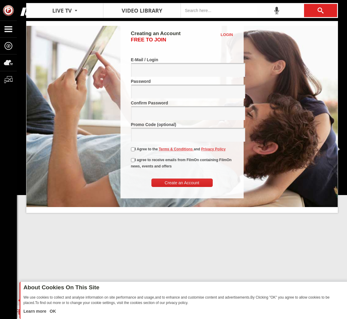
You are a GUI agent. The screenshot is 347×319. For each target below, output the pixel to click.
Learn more (35, 311)
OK (52, 311)
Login (227, 34)
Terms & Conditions (176, 149)
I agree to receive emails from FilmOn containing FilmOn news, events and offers (181, 163)
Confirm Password (182, 110)
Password (182, 88)
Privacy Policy (213, 149)
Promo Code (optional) (182, 132)
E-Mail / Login (182, 67)
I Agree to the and (178, 149)
